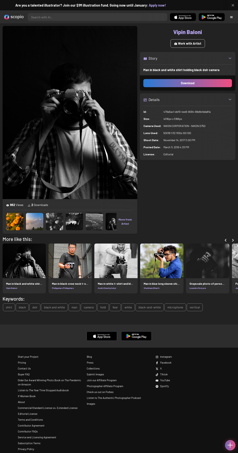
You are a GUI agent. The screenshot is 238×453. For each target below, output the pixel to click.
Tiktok (162, 374)
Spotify (162, 386)
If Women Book (27, 396)
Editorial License (27, 413)
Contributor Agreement (31, 425)
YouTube (163, 380)
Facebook (164, 362)
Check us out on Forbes (100, 391)
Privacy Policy (26, 449)
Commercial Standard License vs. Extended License (48, 407)
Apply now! (161, 5)
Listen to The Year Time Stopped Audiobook (43, 390)
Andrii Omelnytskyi (107, 288)
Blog (89, 356)
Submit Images (95, 374)
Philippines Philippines (63, 288)
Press (90, 362)
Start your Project (28, 356)
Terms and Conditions (30, 419)
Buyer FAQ (24, 374)
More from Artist (125, 221)
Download (188, 83)
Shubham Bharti (151, 288)
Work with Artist (187, 43)
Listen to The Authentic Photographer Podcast (114, 397)
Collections (93, 368)
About (21, 402)
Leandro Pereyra (198, 288)
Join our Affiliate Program (102, 380)
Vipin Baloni (11, 288)
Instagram (164, 356)
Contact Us (24, 368)
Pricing (22, 362)
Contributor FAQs (28, 431)
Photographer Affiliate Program (105, 386)
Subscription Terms (29, 443)
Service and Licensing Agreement (37, 437)
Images (91, 403)
